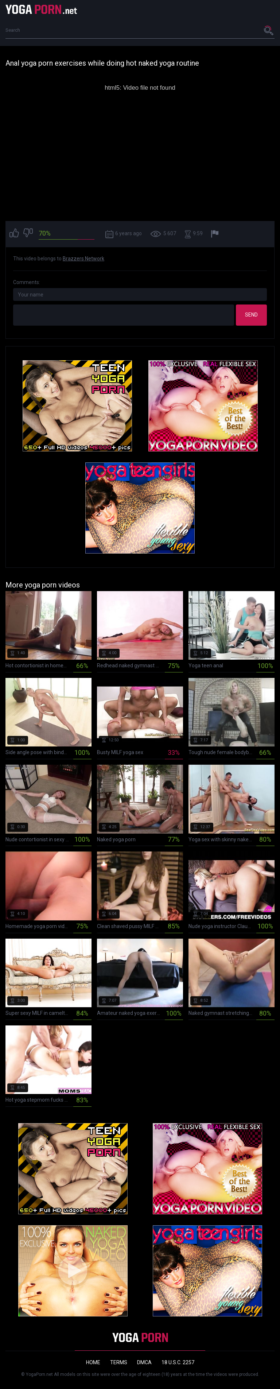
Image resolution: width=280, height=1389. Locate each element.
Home (93, 1362)
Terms (118, 1362)
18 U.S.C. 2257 (178, 1362)
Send (251, 315)
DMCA (144, 1362)
